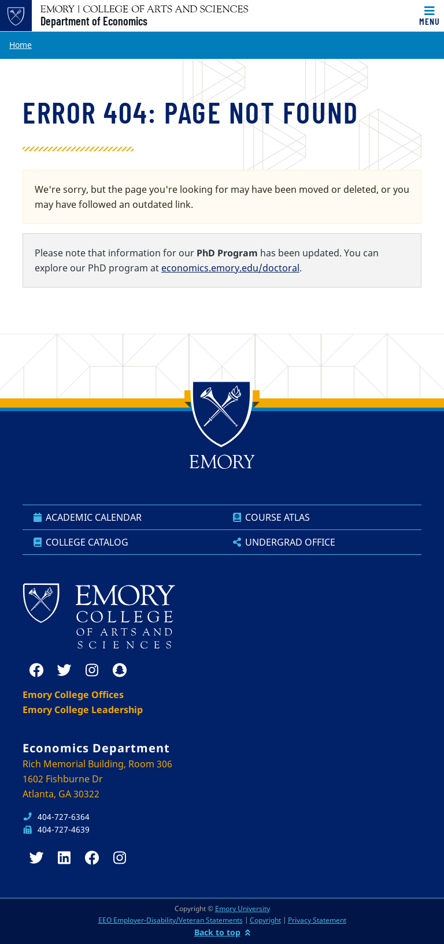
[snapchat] (120, 670)
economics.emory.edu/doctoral (230, 268)
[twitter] (64, 670)
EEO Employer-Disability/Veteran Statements (170, 920)
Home (20, 44)
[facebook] (36, 670)
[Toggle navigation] (429, 15)
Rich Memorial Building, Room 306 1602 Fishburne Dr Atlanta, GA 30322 (97, 779)
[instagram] (92, 670)
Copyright (265, 920)
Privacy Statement (317, 920)
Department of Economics (93, 21)
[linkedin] (64, 858)
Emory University (242, 908)
